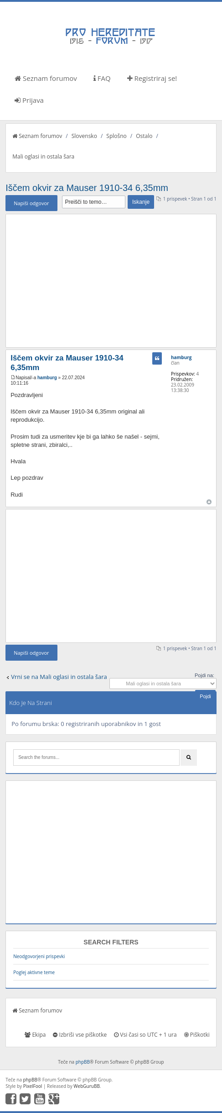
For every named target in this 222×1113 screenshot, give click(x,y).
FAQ (102, 78)
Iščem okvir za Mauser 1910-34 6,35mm (86, 188)
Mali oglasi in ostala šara (43, 156)
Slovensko (84, 136)
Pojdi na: (204, 675)
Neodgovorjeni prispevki (39, 956)
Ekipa (35, 1035)
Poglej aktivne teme (34, 972)
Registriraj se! (152, 78)
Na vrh (209, 501)
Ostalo (144, 136)
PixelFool (32, 1086)
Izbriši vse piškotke (80, 1035)
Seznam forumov (46, 78)
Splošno (116, 136)
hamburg (47, 377)
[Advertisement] (111, 280)
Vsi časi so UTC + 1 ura (145, 1035)
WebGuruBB (86, 1086)
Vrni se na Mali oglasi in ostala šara (59, 677)
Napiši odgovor (31, 203)
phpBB (83, 1062)
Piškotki (197, 1035)
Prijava (29, 100)
